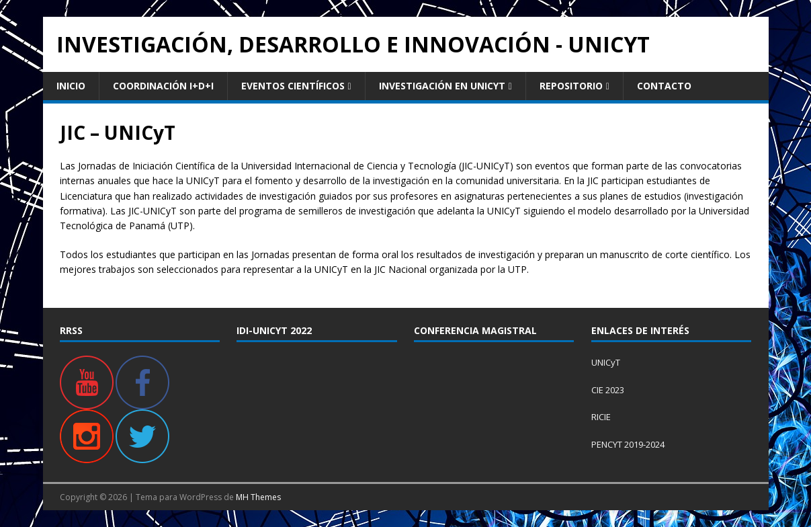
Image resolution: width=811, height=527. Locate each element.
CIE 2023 (607, 390)
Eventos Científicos (293, 85)
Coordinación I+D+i (163, 85)
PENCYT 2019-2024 (628, 444)
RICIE (601, 417)
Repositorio (571, 85)
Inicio (70, 85)
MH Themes (258, 497)
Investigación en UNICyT (442, 85)
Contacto (664, 85)
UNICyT (605, 362)
